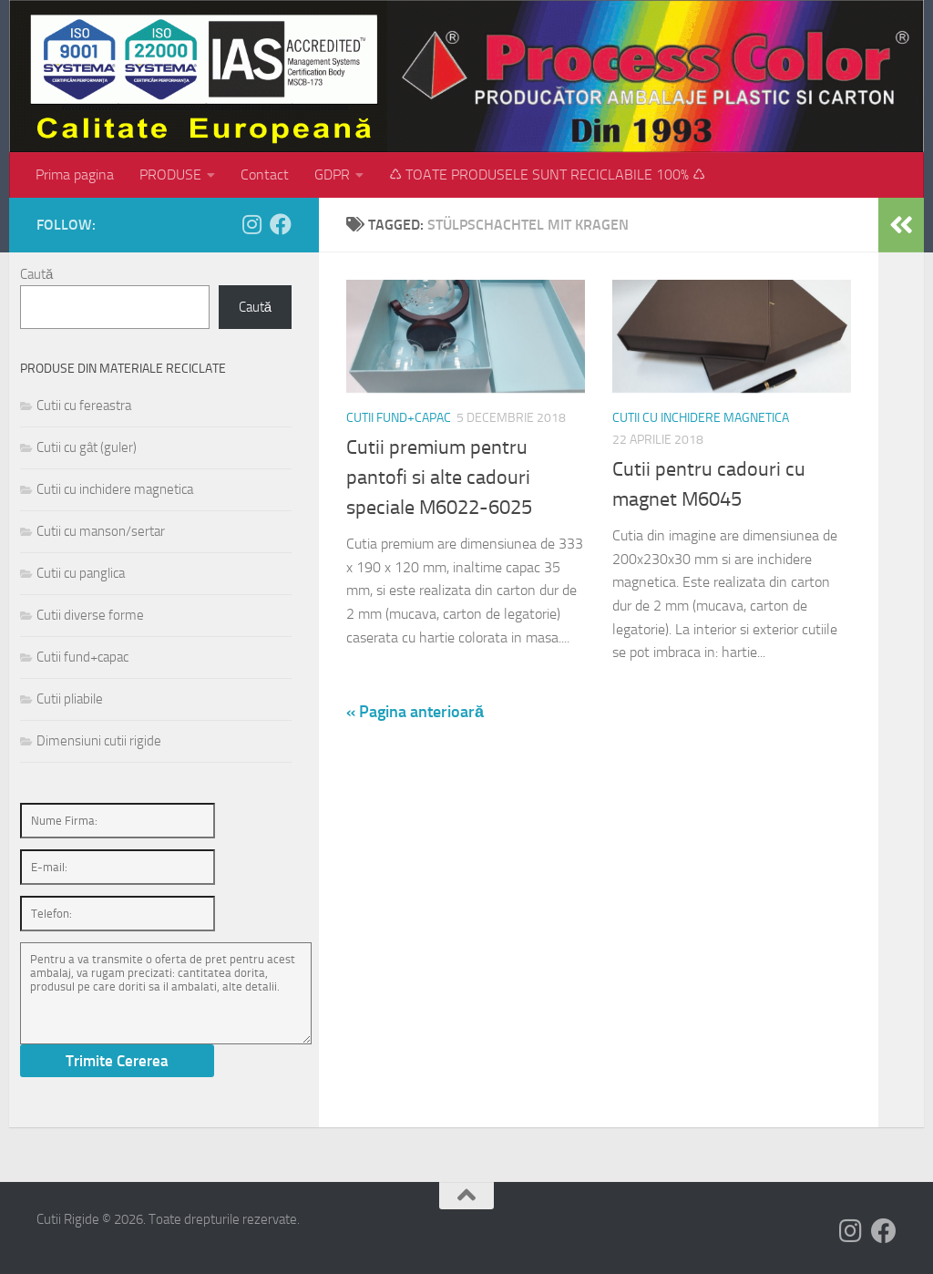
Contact (265, 174)
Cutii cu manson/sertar (100, 531)
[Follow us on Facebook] (281, 224)
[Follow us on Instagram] (251, 224)
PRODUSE (170, 174)
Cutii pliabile (69, 699)
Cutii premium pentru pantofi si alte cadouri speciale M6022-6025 (439, 477)
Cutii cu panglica (80, 573)
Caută (36, 274)
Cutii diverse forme (90, 615)
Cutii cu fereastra (83, 405)
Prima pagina (75, 174)
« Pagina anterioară (415, 712)
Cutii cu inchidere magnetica (700, 418)
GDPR (332, 174)
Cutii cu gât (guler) (86, 447)
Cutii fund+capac (398, 418)
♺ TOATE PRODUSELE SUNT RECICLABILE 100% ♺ (547, 174)
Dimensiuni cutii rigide (98, 741)
